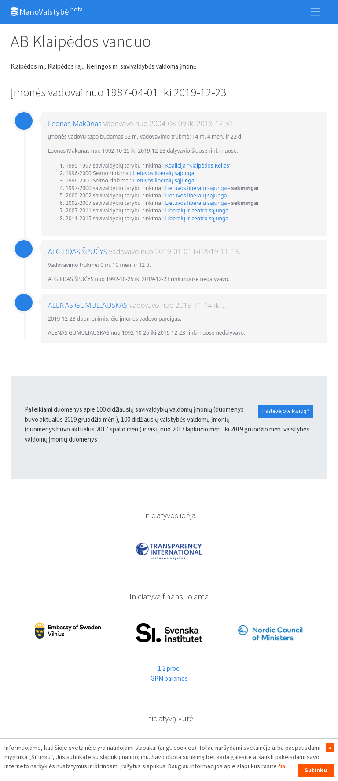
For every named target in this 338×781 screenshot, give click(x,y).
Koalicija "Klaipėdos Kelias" (198, 165)
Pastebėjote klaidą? (285, 411)
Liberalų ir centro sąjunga (196, 210)
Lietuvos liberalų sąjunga (163, 173)
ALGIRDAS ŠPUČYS (77, 251)
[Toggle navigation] (315, 12)
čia (281, 766)
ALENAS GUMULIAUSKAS (88, 305)
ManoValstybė (47, 11)
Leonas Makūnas (75, 123)
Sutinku (316, 770)
